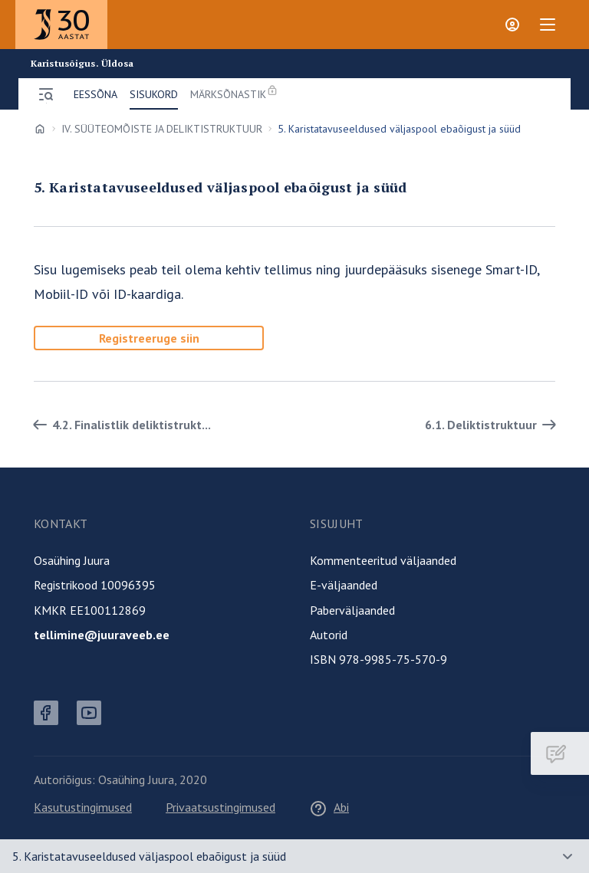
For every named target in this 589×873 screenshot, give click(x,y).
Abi (329, 807)
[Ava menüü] (46, 94)
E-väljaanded (343, 584)
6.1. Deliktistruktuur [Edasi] (493, 424)
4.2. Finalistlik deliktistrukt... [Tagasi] (119, 424)
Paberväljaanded (352, 610)
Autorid (328, 634)
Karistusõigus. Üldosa (82, 63)
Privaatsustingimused (220, 807)
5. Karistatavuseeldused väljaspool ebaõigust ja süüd (149, 856)
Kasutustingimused (83, 807)
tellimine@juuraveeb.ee (101, 634)
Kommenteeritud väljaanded (383, 560)
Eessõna (95, 94)
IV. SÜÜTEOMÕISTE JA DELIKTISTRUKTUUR (161, 129)
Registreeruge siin (149, 338)
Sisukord (154, 94)
